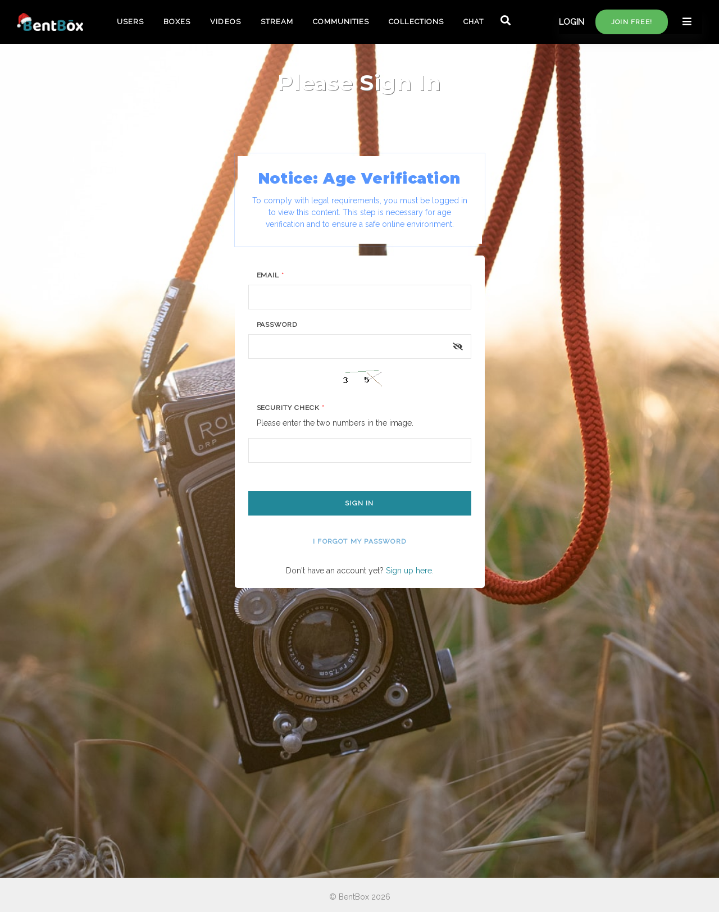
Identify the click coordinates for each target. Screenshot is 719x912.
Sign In (359, 503)
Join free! (631, 22)
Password (277, 325)
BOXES (176, 21)
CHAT (473, 21)
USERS (130, 21)
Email (271, 275)
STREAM (277, 21)
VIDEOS (225, 21)
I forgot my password (359, 541)
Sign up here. (410, 570)
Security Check (291, 408)
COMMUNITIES (341, 21)
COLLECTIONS (416, 21)
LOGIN (571, 22)
